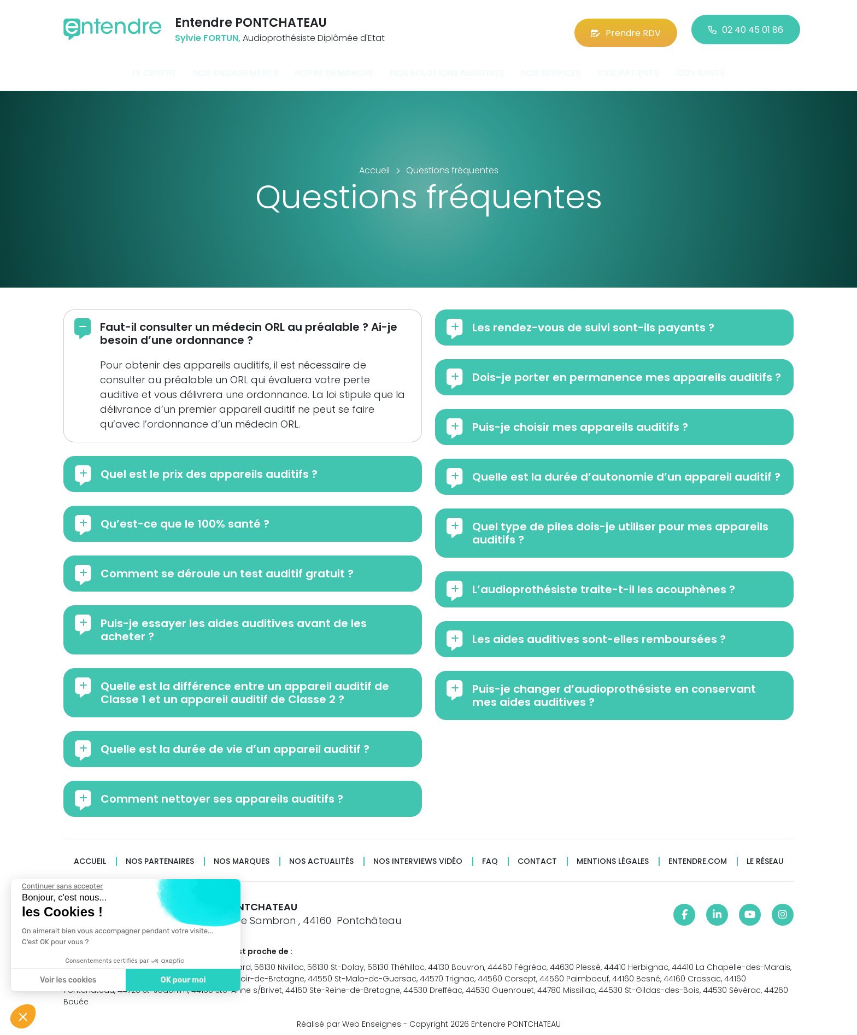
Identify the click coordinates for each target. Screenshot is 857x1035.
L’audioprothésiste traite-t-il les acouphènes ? (603, 584)
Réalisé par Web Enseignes (349, 1018)
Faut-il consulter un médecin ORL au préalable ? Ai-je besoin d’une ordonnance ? (248, 328)
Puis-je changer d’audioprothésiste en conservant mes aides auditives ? (614, 690)
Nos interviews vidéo (417, 856)
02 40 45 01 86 (745, 27)
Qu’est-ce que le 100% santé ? (185, 518)
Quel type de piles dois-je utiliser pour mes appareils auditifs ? (620, 527)
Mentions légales (613, 856)
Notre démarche (334, 67)
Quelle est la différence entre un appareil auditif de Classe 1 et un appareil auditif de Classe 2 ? (245, 687)
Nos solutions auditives (447, 67)
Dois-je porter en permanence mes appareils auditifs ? (626, 371)
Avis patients (628, 67)
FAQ (490, 856)
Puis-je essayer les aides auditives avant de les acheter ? (234, 624)
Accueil (90, 856)
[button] (23, 1016)
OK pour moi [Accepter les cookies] (183, 980)
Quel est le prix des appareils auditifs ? (209, 468)
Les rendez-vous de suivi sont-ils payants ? (593, 322)
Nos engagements (235, 67)
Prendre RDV (626, 27)
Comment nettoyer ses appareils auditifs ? (222, 793)
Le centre (154, 67)
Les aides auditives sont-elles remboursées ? (599, 633)
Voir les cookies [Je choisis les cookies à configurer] (68, 980)
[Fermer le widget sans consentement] (62, 886)
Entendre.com (697, 856)
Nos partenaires (160, 856)
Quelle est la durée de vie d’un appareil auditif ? (235, 743)
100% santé (700, 67)
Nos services (551, 67)
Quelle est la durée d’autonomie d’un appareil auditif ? (626, 471)
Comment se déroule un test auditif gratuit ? (227, 568)
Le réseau (765, 856)
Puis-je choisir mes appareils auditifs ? (580, 421)
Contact (537, 856)
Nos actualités (321, 856)
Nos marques (241, 856)
